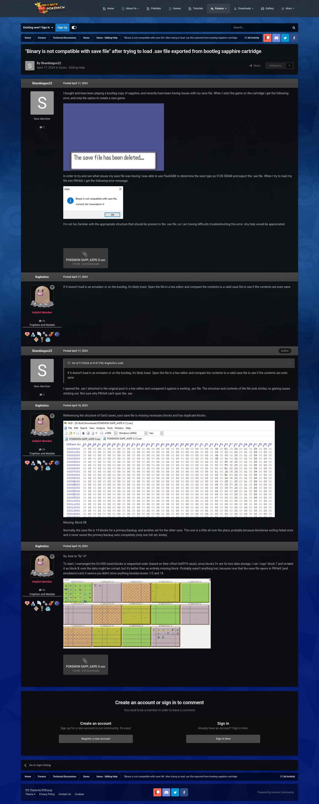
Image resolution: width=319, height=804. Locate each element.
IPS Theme (31, 790)
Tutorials (218, 10)
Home (130, 10)
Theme (30, 794)
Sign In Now (223, 738)
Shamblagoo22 (42, 83)
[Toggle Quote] (69, 363)
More (288, 10)
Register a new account (95, 738)
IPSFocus (46, 790)
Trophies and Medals (42, 324)
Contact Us (65, 794)
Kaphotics (42, 277)
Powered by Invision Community (275, 792)
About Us (151, 10)
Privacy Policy (47, 794)
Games (197, 10)
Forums (240, 10)
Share (255, 65)
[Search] (250, 28)
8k (42, 320)
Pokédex (176, 10)
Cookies (79, 794)
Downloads (265, 10)
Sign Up (62, 27)
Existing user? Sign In (38, 28)
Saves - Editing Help (72, 67)
